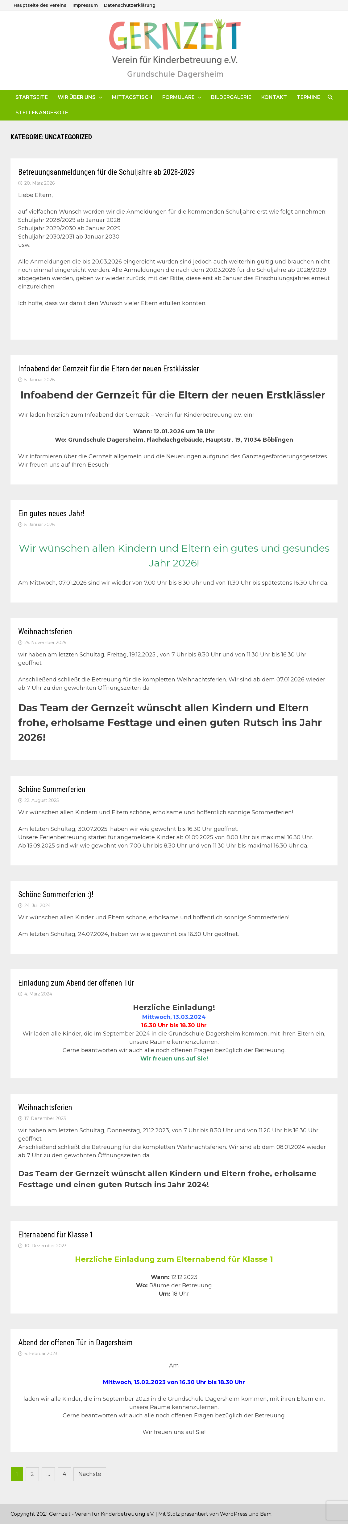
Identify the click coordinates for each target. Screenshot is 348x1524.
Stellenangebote (41, 113)
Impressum (85, 5)
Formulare (178, 97)
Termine (308, 97)
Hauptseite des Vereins (40, 5)
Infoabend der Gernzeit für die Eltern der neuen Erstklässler (108, 368)
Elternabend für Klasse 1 (55, 1234)
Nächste (89, 1474)
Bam (265, 1514)
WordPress (233, 1514)
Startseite (31, 97)
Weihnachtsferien (45, 631)
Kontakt (274, 97)
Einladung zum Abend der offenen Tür (76, 983)
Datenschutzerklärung (129, 5)
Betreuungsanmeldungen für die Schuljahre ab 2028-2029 (106, 172)
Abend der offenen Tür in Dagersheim (75, 1342)
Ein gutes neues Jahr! (51, 513)
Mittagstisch (132, 97)
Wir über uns (77, 97)
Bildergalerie (231, 97)
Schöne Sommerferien (51, 789)
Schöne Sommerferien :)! (55, 894)
